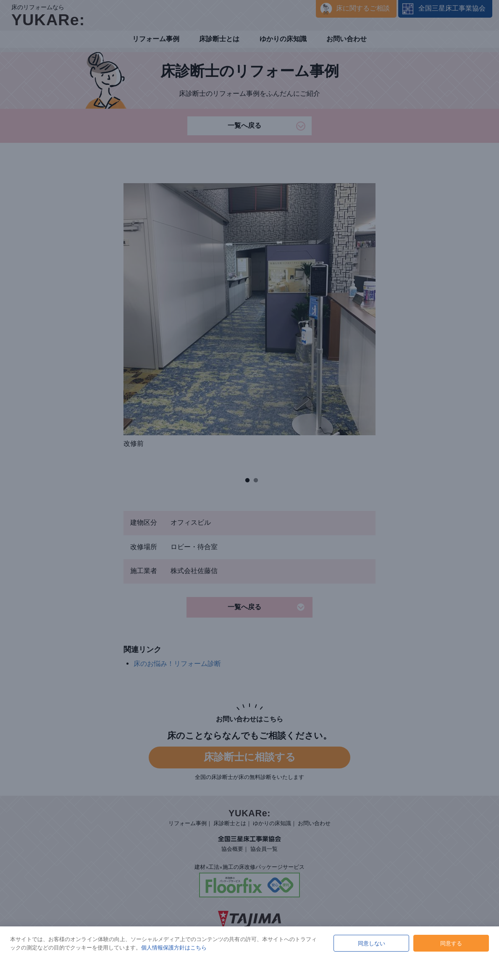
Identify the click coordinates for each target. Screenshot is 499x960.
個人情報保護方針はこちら (174, 947)
